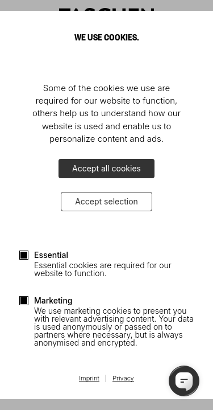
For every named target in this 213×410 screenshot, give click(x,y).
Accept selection (106, 201)
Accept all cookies (106, 168)
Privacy (123, 378)
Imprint (89, 378)
